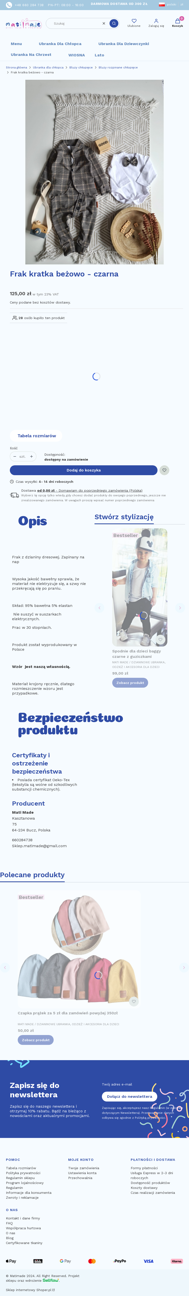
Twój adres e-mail (117, 1084)
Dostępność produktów (150, 1183)
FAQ (9, 1223)
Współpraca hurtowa (23, 1228)
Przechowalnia (80, 1178)
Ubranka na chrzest (31, 54)
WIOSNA (76, 55)
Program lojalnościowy (25, 1183)
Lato (99, 55)
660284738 (22, 840)
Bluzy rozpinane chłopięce (118, 67)
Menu (16, 43)
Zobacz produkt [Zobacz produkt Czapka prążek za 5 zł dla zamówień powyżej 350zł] (35, 1040)
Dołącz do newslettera (129, 1096)
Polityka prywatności (23, 1173)
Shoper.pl (43, 1290)
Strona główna (16, 67)
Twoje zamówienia (83, 1168)
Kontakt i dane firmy (23, 1218)
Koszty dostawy (144, 1188)
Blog (10, 1238)
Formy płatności (144, 1168)
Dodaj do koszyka (84, 470)
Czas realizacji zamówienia (153, 1193)
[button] (114, 23)
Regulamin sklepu (20, 1178)
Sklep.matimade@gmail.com (39, 845)
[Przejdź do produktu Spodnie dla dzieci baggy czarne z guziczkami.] (139, 587)
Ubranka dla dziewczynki (123, 43)
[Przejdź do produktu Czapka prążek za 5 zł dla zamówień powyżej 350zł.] (79, 949)
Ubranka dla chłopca (60, 43)
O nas (10, 1233)
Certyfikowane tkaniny (24, 1243)
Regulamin (14, 1188)
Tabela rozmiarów (36, 435)
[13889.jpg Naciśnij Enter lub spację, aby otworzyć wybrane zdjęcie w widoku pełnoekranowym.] (94, 172)
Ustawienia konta (82, 1173)
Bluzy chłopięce (81, 67)
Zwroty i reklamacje (22, 1197)
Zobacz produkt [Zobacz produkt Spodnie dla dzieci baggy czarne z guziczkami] (130, 683)
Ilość (14, 448)
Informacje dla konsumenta (28, 1193)
